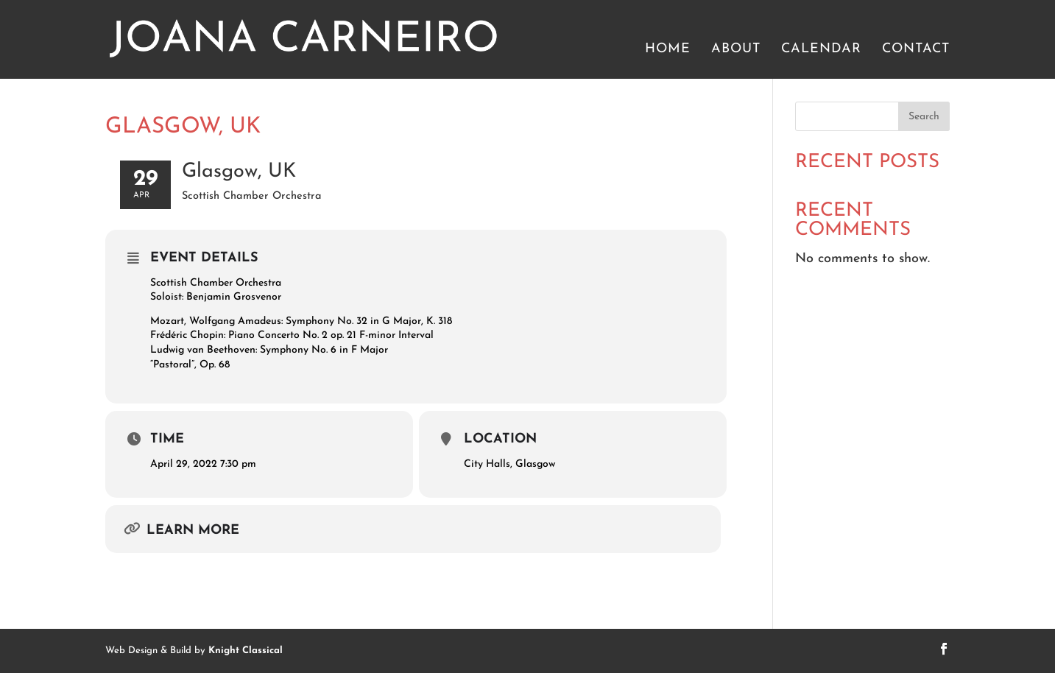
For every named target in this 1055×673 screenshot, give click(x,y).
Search (923, 116)
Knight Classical (245, 650)
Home (668, 50)
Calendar (821, 50)
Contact (916, 50)
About (736, 50)
